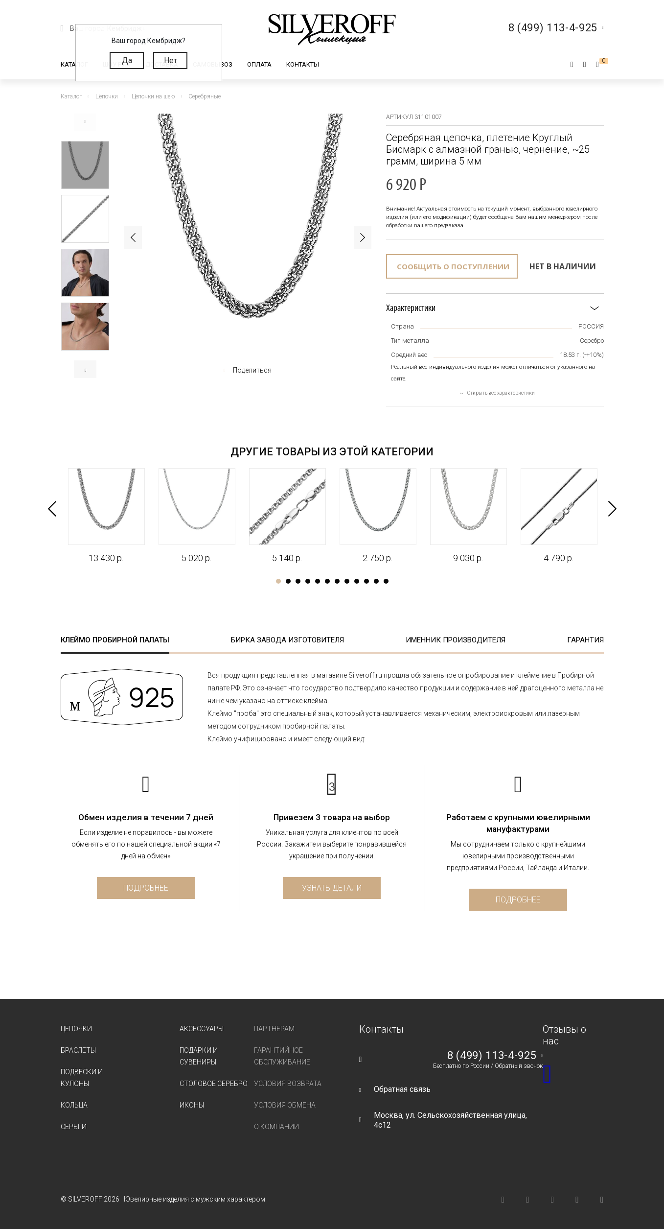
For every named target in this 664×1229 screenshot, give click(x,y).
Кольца (74, 1105)
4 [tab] (307, 581)
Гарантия (585, 640)
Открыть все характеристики (501, 393)
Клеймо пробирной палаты (115, 640)
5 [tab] (317, 581)
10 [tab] (366, 581)
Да (127, 60)
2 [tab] (288, 581)
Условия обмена (285, 1105)
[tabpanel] (106, 516)
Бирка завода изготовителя (287, 640)
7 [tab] (337, 581)
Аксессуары (202, 1029)
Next (85, 369)
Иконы (192, 1105)
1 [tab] (278, 581)
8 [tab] (346, 581)
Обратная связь (402, 1089)
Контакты (302, 64)
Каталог (74, 64)
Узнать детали (332, 888)
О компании (276, 1127)
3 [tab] (298, 581)
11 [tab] (376, 581)
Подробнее (145, 888)
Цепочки (76, 1029)
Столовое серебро (214, 1083)
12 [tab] (386, 581)
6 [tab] (327, 581)
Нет (170, 60)
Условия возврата (287, 1083)
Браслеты (78, 1050)
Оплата (259, 64)
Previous (85, 122)
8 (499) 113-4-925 (491, 1056)
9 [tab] (356, 581)
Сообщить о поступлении (453, 266)
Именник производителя (455, 640)
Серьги (74, 1127)
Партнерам (274, 1029)
